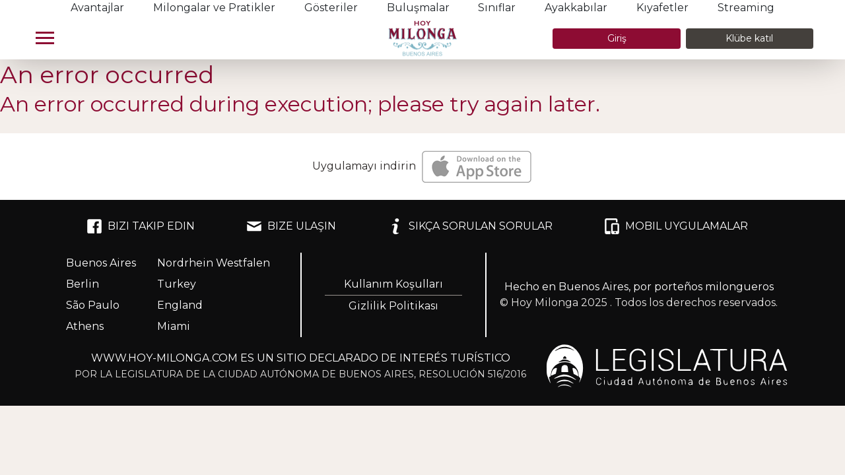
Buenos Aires (101, 263)
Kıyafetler (662, 7)
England (180, 305)
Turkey (176, 284)
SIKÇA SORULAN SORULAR (470, 226)
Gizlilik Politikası (393, 306)
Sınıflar (497, 7)
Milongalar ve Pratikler (214, 7)
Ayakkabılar (576, 7)
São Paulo (92, 305)
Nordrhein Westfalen (213, 263)
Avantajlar (97, 7)
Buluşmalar (418, 7)
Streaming (746, 7)
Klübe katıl (749, 38)
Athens (85, 326)
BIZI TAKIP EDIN (140, 226)
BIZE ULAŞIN (291, 226)
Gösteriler (331, 7)
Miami (173, 326)
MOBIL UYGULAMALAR (676, 226)
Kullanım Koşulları (393, 284)
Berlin (82, 284)
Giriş (616, 38)
